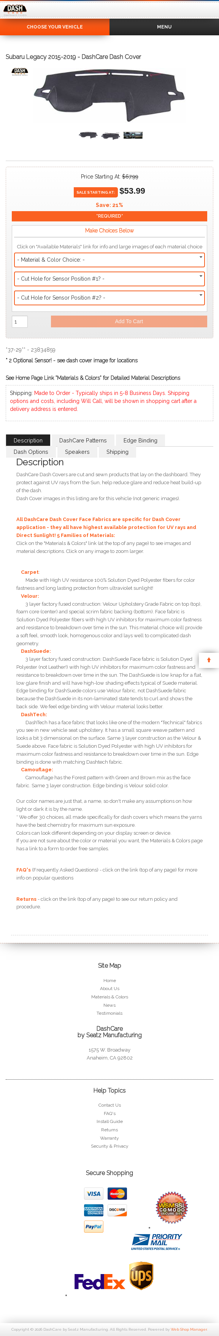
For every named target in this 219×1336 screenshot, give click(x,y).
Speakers (77, 451)
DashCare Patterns (83, 440)
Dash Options (31, 451)
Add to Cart (129, 321)
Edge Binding (140, 440)
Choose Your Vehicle (55, 27)
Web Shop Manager (189, 1329)
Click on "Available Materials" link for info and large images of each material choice (109, 247)
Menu (164, 27)
